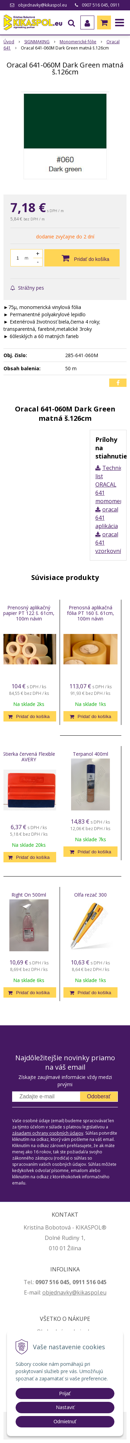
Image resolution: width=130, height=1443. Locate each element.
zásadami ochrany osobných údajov (47, 1133)
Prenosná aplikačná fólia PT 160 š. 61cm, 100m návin (90, 613)
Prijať (65, 1393)
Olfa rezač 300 (90, 894)
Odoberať (99, 1096)
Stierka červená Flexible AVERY (29, 757)
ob (45, 1292)
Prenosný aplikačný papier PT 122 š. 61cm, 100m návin (28, 613)
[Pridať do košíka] (82, 257)
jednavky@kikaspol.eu (77, 1292)
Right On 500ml (28, 894)
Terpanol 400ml (90, 754)
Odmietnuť (65, 1421)
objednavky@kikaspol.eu (42, 5)
